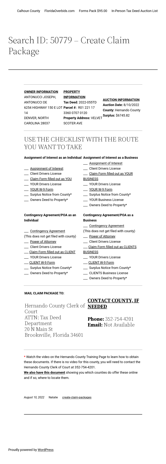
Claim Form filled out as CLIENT (52, 252)
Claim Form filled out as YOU (51, 179)
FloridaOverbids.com (60, 11)
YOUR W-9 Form (41, 189)
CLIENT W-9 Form (42, 262)
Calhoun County (28, 11)
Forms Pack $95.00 (93, 11)
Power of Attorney (43, 241)
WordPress (45, 450)
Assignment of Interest (46, 168)
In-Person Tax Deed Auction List (134, 11)
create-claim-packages (76, 397)
